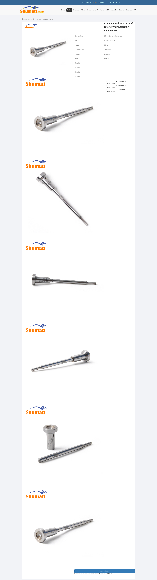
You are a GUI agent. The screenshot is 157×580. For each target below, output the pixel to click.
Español (88, 2)
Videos (83, 10)
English (95, 2)
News (89, 10)
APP (107, 10)
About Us (95, 10)
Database (121, 10)
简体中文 (101, 2)
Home (63, 10)
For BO (38, 19)
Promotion (129, 10)
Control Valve (48, 19)
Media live (114, 10)
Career (102, 10)
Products (31, 19)
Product (69, 10)
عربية (83, 2)
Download (76, 10)
